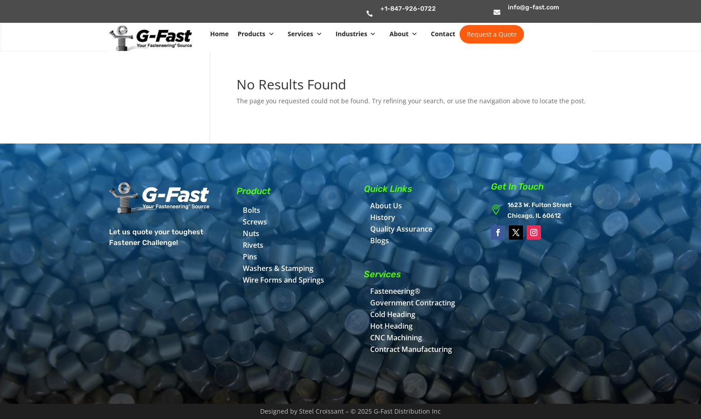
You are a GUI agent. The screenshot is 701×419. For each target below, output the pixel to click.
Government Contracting (412, 303)
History (382, 217)
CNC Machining (396, 338)
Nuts (251, 233)
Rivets (253, 245)
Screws (255, 222)
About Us (386, 206)
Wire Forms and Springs (283, 280)
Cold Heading (392, 314)
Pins (250, 257)
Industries (356, 34)
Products (255, 34)
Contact (443, 34)
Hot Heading (391, 326)
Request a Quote (492, 34)
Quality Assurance (401, 229)
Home (219, 34)
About (403, 34)
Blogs (379, 240)
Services (305, 34)
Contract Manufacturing (411, 349)
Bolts (251, 210)
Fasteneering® (395, 291)
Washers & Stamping (278, 268)
